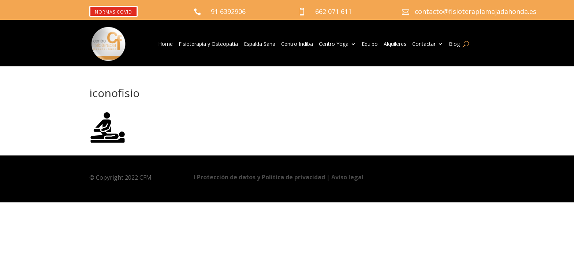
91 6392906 (228, 11)
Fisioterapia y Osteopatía (208, 44)
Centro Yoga (333, 44)
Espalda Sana (259, 44)
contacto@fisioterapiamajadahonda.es (475, 11)
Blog (454, 44)
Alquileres (395, 44)
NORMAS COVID (113, 12)
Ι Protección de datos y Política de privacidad (260, 177)
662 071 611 (333, 11)
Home (165, 44)
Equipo (370, 44)
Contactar (424, 44)
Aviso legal (347, 177)
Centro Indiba (297, 44)
